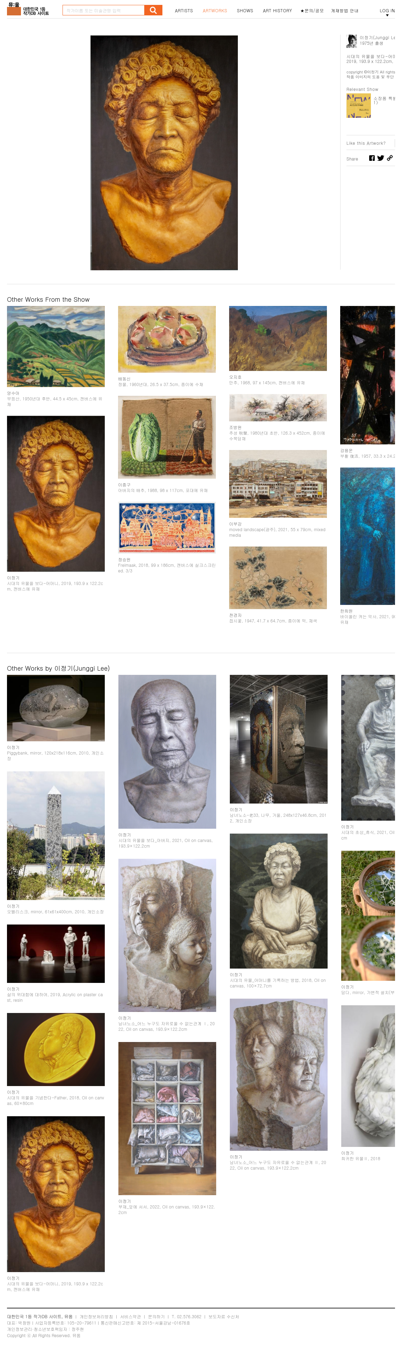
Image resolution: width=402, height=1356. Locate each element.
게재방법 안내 (345, 10)
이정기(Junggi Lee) (380, 37)
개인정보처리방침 (96, 1316)
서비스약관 (130, 1316)
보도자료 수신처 (224, 1316)
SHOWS (245, 10)
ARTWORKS (215, 10)
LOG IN (387, 10)
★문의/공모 (312, 10)
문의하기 (156, 1316)
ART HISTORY (277, 10)
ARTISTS (184, 10)
